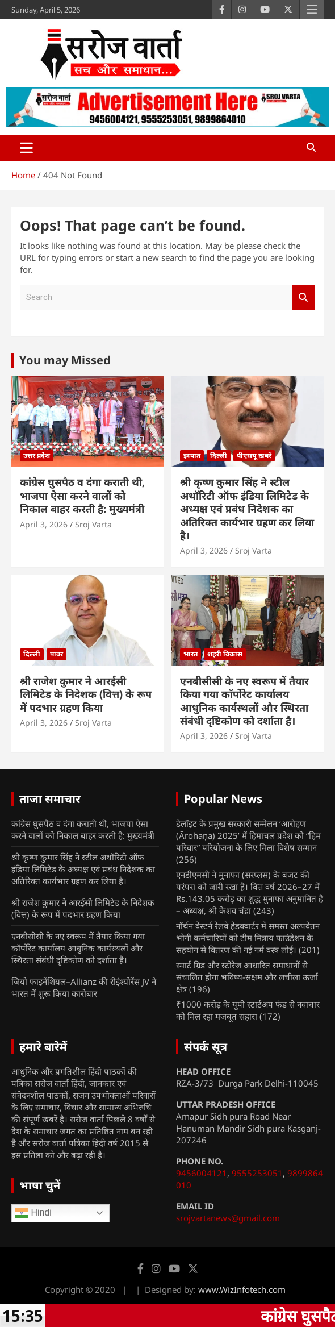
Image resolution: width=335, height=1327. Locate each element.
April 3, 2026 (44, 524)
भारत (190, 654)
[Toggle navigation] (26, 148)
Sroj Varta (93, 524)
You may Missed (65, 360)
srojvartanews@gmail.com (228, 1218)
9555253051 (257, 1173)
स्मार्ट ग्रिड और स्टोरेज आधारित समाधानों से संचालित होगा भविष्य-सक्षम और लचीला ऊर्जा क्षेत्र (247, 977)
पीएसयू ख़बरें (254, 455)
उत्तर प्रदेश (36, 455)
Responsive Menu (312, 9)
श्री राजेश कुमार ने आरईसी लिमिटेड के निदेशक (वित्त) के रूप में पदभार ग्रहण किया (86, 694)
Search (303, 297)
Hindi (33, 1213)
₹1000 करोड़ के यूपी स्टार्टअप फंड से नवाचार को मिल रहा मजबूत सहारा (248, 1010)
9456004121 (201, 1173)
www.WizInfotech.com (242, 1289)
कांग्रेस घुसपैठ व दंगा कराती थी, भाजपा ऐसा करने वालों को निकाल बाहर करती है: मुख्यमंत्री (82, 495)
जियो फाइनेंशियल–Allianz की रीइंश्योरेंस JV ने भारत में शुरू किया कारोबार (83, 987)
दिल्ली (218, 455)
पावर (56, 654)
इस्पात (191, 455)
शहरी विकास (224, 654)
